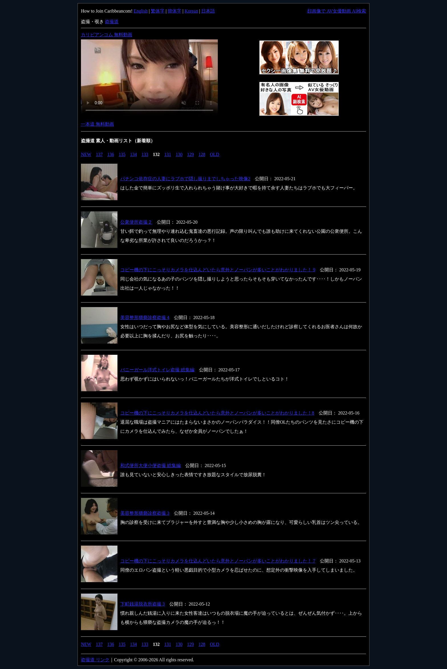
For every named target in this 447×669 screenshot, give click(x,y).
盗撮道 (112, 21)
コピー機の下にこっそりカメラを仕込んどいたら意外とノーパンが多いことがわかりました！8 (217, 412)
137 (99, 154)
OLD (214, 154)
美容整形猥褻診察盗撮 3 (144, 513)
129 (190, 154)
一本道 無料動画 (97, 124)
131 (167, 154)
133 (144, 154)
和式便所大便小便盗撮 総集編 (150, 465)
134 (133, 154)
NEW (86, 154)
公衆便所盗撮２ (136, 222)
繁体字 (157, 11)
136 (110, 154)
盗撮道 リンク (95, 659)
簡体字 (174, 11)
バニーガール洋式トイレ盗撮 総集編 (157, 369)
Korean (191, 11)
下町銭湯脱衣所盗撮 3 (142, 604)
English (141, 11)
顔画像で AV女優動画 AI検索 (336, 11)
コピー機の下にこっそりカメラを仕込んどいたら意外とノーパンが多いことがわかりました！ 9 (217, 269)
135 (122, 154)
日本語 (208, 11)
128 (201, 154)
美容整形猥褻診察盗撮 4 (144, 317)
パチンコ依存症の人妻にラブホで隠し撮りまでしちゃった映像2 (185, 178)
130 (179, 154)
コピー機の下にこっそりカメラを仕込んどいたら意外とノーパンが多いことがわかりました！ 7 (217, 560)
